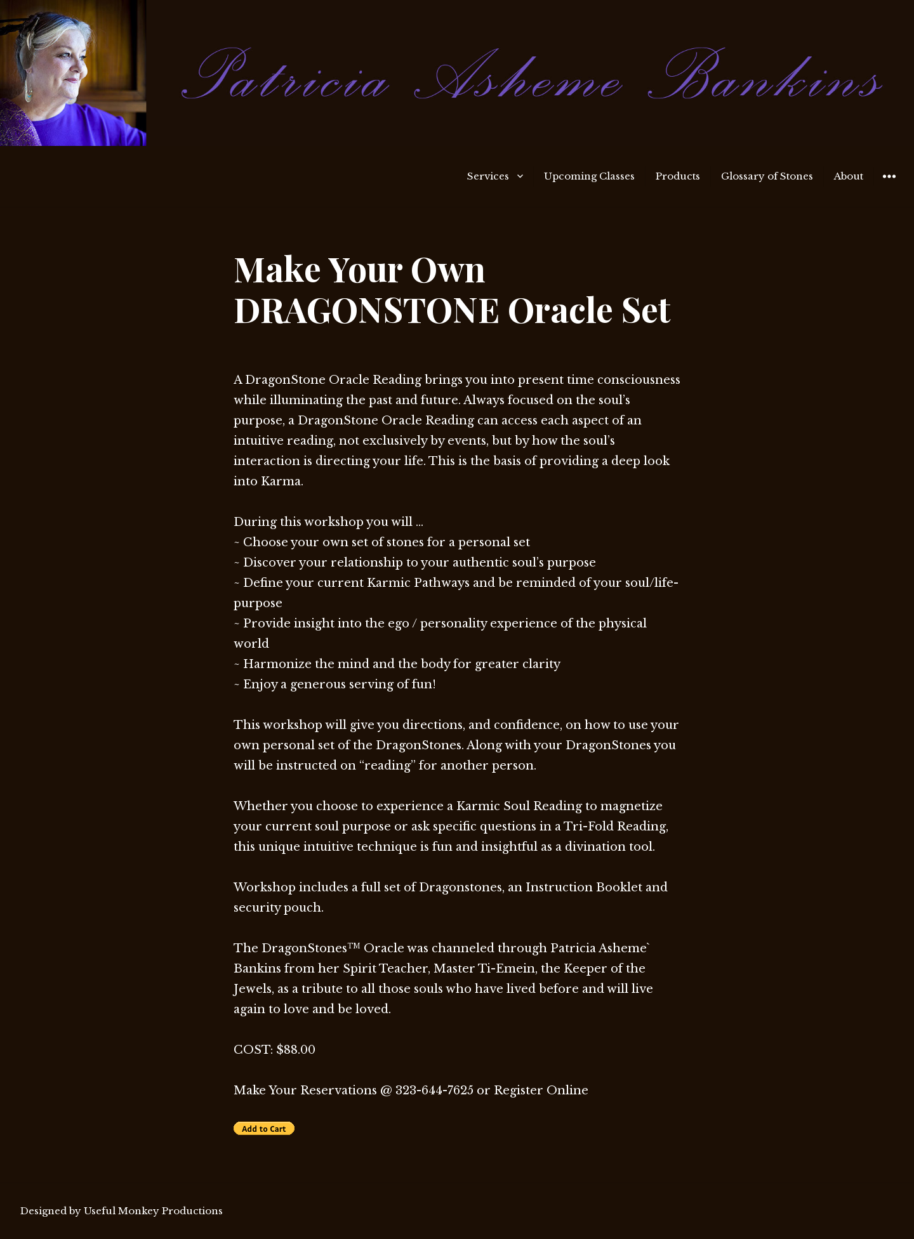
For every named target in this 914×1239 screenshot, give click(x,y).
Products (678, 176)
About (848, 176)
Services (488, 176)
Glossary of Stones (767, 176)
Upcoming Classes (589, 176)
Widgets (889, 186)
